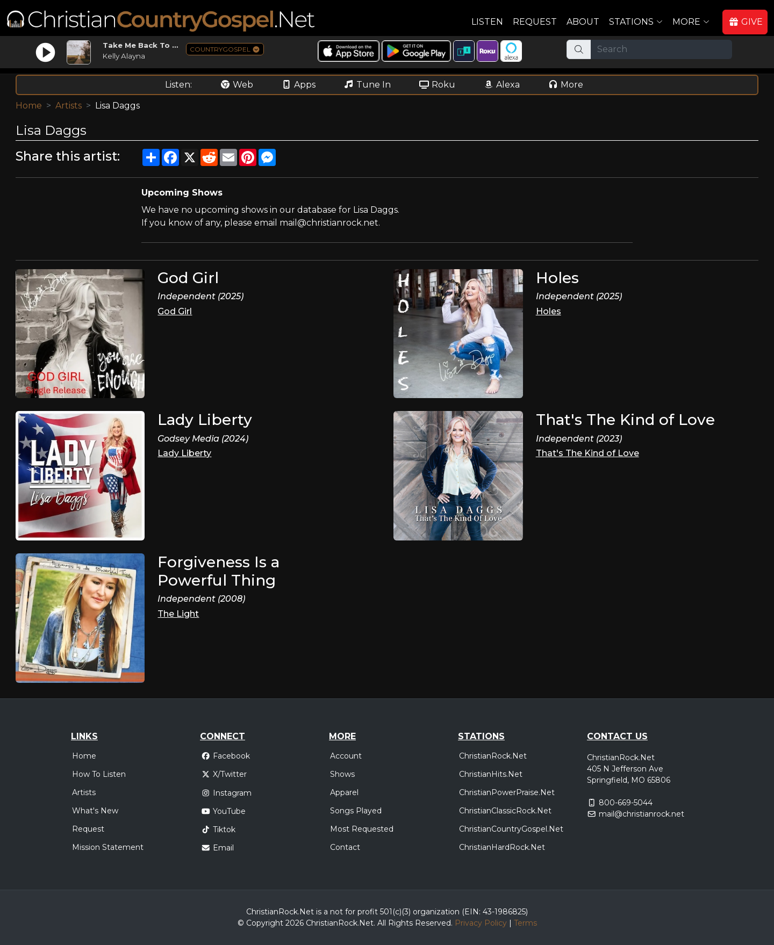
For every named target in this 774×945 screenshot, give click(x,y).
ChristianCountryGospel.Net (511, 829)
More (565, 85)
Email (217, 848)
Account (346, 756)
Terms (525, 923)
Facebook (225, 756)
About (583, 22)
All (381, 923)
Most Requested (361, 829)
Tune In (367, 85)
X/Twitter (224, 774)
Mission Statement (108, 847)
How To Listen (99, 774)
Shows (342, 774)
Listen (487, 22)
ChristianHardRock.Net (502, 847)
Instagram (226, 793)
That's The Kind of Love (587, 453)
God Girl (174, 311)
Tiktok (218, 829)
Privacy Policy (481, 923)
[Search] (661, 49)
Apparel (344, 792)
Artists (68, 105)
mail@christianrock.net (641, 814)
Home (29, 105)
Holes (548, 311)
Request (535, 22)
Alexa (501, 85)
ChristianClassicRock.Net (505, 810)
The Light (178, 614)
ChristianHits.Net (490, 774)
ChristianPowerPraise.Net (507, 792)
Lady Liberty (184, 453)
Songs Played (356, 810)
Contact (345, 847)
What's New (95, 810)
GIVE (745, 22)
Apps (298, 85)
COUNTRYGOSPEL (225, 49)
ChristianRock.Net (493, 756)
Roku (437, 85)
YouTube (223, 811)
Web (236, 85)
